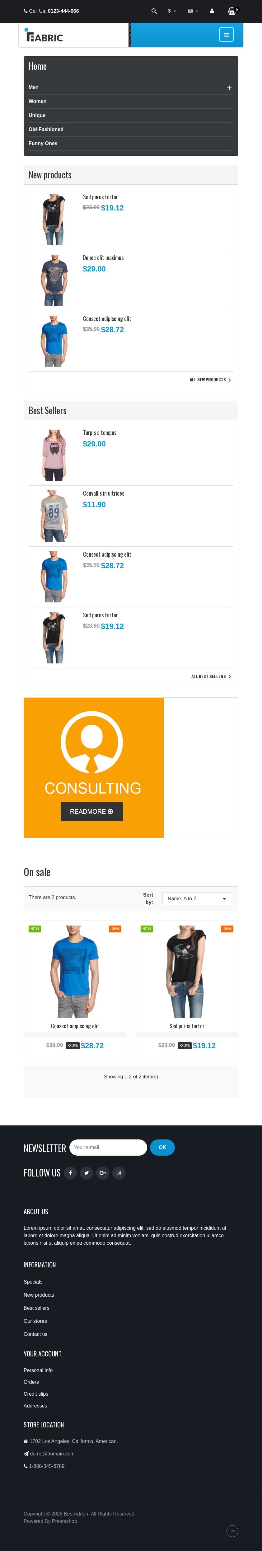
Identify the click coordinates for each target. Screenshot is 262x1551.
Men (34, 87)
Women (37, 101)
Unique (37, 115)
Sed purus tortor (100, 197)
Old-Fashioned (46, 129)
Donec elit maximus (103, 257)
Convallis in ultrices (103, 493)
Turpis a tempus (99, 432)
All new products (211, 380)
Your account (43, 1353)
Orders (31, 1382)
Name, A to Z (198, 899)
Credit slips (36, 1394)
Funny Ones (43, 143)
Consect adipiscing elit (107, 318)
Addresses (35, 1405)
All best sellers (212, 677)
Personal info (38, 1370)
